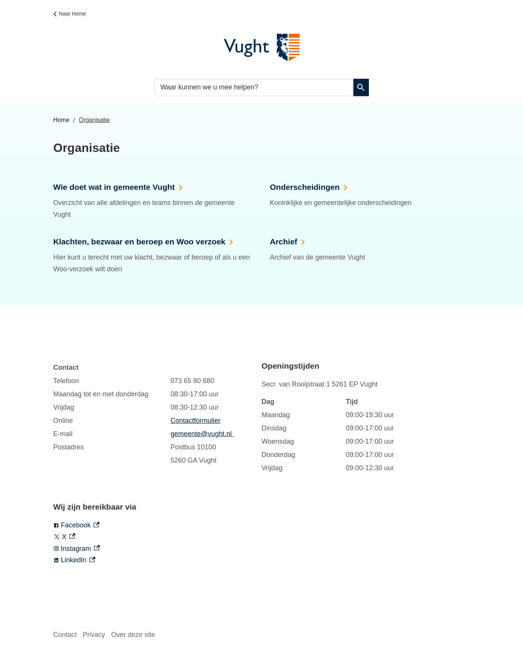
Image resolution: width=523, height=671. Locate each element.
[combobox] (253, 87)
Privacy (94, 634)
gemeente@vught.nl (201, 434)
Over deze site (133, 634)
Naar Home (72, 14)
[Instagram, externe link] (157, 549)
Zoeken (359, 87)
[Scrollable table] (150, 414)
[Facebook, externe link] (157, 525)
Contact (65, 634)
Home (61, 120)
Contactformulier (195, 420)
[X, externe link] (157, 537)
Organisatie (94, 120)
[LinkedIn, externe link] (157, 560)
